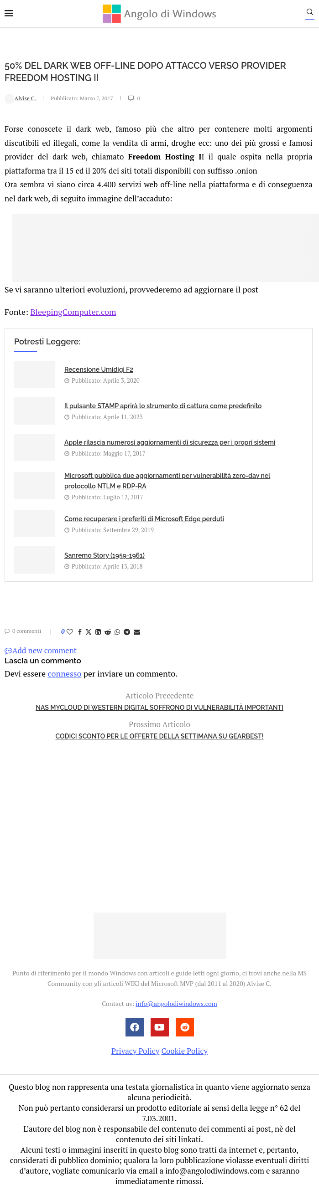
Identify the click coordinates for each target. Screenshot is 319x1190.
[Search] (314, 14)
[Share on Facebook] (80, 630)
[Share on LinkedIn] (98, 630)
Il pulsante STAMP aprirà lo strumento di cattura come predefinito (163, 404)
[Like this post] (70, 630)
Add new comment (41, 648)
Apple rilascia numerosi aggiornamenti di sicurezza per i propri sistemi (169, 440)
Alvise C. (21, 97)
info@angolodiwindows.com (176, 1000)
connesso (61, 671)
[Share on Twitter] (88, 630)
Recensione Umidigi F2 (98, 367)
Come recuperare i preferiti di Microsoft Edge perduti (144, 516)
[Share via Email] (137, 630)
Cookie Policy (184, 1047)
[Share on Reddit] (108, 630)
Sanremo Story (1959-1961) (104, 553)
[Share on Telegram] (127, 630)
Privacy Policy (135, 1047)
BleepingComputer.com (69, 309)
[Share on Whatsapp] (117, 630)
